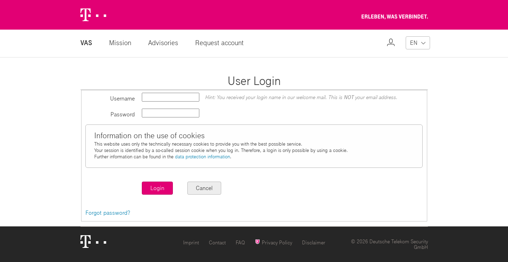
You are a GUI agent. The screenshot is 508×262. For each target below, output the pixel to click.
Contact (217, 242)
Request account (219, 42)
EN (413, 42)
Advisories (163, 42)
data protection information (202, 156)
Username (122, 98)
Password (122, 114)
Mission (120, 42)
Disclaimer (313, 242)
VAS (86, 42)
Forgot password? (107, 212)
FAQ (240, 242)
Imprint (191, 242)
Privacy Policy (273, 242)
